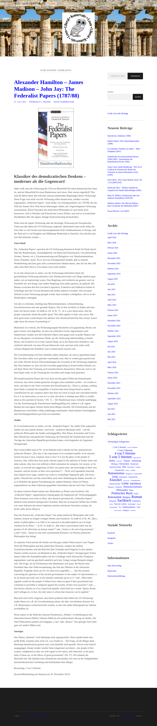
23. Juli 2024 (20, 102)
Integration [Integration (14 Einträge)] (129, 474)
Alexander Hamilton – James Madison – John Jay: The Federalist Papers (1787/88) (48, 89)
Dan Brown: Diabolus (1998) (119, 136)
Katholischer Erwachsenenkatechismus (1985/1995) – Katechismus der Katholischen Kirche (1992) (123, 159)
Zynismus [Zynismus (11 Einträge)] (133, 510)
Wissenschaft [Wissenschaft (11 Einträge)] (118, 510)
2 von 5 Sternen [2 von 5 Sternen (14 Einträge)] (132, 447)
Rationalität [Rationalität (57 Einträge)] (114, 496)
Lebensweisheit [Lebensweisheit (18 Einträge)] (115, 484)
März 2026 (112, 243)
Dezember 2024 (114, 321)
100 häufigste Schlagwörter (118, 442)
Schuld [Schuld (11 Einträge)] (111, 504)
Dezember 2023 (114, 383)
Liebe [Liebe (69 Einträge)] (125, 483)
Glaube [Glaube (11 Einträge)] (127, 470)
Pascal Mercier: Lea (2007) (118, 211)
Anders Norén (127, 716)
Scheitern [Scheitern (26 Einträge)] (136, 501)
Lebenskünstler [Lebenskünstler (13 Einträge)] (135, 480)
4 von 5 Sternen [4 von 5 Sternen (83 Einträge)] (125, 453)
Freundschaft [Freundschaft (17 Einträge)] (119, 470)
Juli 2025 (111, 284)
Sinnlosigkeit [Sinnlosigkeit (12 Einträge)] (132, 504)
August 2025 (113, 279)
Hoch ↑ (140, 716)
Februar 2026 (113, 248)
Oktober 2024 (113, 331)
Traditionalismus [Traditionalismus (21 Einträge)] (129, 507)
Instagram (111, 538)
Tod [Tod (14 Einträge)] (119, 507)
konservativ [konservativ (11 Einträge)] (126, 480)
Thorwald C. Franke (40, 102)
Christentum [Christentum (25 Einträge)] (124, 464)
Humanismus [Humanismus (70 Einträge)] (116, 473)
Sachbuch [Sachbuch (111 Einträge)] (124, 500)
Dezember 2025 (114, 258)
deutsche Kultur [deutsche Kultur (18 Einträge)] (115, 467)
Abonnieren (135, 76)
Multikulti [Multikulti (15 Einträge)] (118, 487)
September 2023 (114, 399)
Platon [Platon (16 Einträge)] (131, 490)
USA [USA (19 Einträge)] (139, 507)
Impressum (112, 571)
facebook (111, 533)
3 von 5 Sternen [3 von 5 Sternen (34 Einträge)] (125, 450)
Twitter (110, 543)
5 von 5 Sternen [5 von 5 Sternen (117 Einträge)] (120, 456)
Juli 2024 (111, 347)
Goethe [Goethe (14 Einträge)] (132, 470)
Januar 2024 (112, 378)
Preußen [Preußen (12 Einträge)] (136, 494)
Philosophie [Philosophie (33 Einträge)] (122, 490)
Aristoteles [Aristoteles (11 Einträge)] (119, 461)
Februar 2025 (113, 310)
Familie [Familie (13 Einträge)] (138, 467)
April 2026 (112, 237)
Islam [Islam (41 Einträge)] (115, 476)
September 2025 (114, 274)
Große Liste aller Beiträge (118, 113)
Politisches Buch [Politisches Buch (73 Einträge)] (121, 493)
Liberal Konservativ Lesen (33, 716)
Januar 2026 (112, 253)
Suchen (110, 92)
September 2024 (114, 336)
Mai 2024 (111, 357)
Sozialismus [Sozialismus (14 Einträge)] (113, 507)
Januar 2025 (112, 315)
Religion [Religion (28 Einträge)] (126, 497)
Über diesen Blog (114, 566)
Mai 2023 (111, 419)
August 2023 (113, 404)
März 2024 (112, 367)
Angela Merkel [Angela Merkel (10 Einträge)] (137, 457)
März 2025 (112, 305)
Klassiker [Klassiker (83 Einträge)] (116, 479)
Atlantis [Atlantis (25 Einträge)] (126, 461)
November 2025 (114, 263)
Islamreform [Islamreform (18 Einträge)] (133, 477)
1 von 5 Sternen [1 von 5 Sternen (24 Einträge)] (119, 447)
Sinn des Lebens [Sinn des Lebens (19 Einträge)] (120, 504)
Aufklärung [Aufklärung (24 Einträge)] (136, 461)
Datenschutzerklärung (116, 576)
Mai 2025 (111, 295)
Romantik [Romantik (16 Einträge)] (112, 501)
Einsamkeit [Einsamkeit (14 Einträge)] (130, 467)
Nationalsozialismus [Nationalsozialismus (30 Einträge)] (132, 486)
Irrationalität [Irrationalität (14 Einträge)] (138, 474)
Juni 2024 (111, 352)
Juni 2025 (111, 289)
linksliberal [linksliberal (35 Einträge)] (135, 483)
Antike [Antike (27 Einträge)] (112, 460)
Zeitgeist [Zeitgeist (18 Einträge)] (126, 510)
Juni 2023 (111, 414)
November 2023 (114, 388)
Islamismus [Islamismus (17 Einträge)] (123, 477)
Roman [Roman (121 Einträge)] (136, 496)
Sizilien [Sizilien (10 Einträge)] (139, 504)
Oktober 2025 (113, 269)
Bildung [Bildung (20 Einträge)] (114, 464)
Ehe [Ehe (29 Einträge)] (124, 467)
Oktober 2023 (113, 393)
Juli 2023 (111, 409)
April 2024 (112, 362)
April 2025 (112, 300)
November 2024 (114, 326)
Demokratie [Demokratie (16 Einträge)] (134, 464)
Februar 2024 (113, 373)
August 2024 (113, 341)
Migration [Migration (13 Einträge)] (111, 487)
